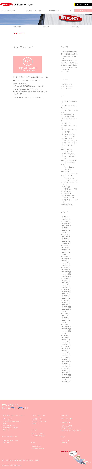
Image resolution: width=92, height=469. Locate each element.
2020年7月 (65, 313)
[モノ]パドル (65, 171)
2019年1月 (65, 344)
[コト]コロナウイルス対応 (69, 101)
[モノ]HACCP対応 (67, 138)
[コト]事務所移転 (67, 114)
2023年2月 (65, 267)
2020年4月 (65, 320)
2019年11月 (65, 329)
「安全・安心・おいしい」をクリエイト (59, 10)
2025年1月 (65, 241)
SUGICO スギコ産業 (17, 4)
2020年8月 (65, 311)
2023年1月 (65, 269)
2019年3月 (65, 342)
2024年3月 (65, 254)
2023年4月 (65, 265)
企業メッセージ (7, 419)
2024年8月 (65, 245)
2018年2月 (65, 357)
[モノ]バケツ (65, 169)
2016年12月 (65, 375)
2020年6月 (65, 315)
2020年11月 (65, 309)
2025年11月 (65, 223)
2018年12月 (65, 346)
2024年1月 (65, 256)
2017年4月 (65, 370)
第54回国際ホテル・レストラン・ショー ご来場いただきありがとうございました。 (69, 63)
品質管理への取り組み (9, 425)
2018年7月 (65, 351)
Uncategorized (66, 84)
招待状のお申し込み (38, 448)
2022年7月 (65, 278)
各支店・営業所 (17, 408)
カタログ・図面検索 (38, 433)
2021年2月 (65, 302)
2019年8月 (65, 333)
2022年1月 (65, 287)
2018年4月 (65, 355)
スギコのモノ (75, 26)
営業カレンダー (66, 418)
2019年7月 (65, 335)
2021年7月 (65, 293)
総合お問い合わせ (67, 428)
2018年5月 (65, 353)
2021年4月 (65, 298)
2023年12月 (65, 258)
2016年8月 (65, 381)
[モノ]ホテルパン (67, 178)
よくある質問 (64, 415)
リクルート (6, 430)
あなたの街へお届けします (33, 10)
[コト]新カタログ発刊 (68, 129)
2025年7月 (65, 230)
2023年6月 (65, 263)
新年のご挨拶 (66, 71)
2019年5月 (65, 340)
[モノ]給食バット (67, 197)
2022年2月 (65, 285)
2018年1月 (65, 359)
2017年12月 (65, 361)
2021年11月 (65, 291)
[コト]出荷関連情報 (67, 116)
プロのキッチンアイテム (9, 10)
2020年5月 (65, 318)
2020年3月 (65, 322)
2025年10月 (65, 225)
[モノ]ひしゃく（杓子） (69, 140)
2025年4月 (65, 236)
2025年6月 (65, 232)
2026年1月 (65, 221)
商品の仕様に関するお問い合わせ (71, 430)
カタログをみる (83, 10)
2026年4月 (65, 217)
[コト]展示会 (65, 123)
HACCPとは (35, 423)
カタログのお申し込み (38, 435)
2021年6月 (65, 296)
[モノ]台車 (65, 187)
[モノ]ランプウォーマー (69, 180)
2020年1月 (65, 324)
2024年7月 (65, 247)
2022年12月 (65, 272)
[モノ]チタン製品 (67, 167)
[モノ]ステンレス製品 (68, 160)
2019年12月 (65, 326)
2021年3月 (65, 300)
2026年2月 (65, 219)
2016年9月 (65, 379)
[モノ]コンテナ (66, 149)
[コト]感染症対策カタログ (69, 125)
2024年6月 (65, 250)
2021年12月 (65, 289)
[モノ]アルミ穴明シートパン (70, 145)
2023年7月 (65, 261)
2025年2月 (65, 239)
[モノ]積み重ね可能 (67, 195)
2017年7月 (65, 366)
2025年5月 (65, 234)
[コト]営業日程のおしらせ (69, 118)
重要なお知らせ (66, 204)
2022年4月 (65, 283)
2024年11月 (65, 243)
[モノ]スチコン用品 (67, 154)
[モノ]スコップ (66, 151)
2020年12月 (65, 307)
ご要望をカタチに (37, 419)
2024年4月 (65, 252)
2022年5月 (65, 280)
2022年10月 (65, 276)
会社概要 (5, 423)
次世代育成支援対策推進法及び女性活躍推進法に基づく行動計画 (20, 460)
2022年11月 (65, 274)
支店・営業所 (6, 442)
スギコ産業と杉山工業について (12, 421)
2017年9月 (65, 364)
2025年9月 (65, 228)
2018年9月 (65, 348)
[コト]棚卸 (65, 132)
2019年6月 (65, 337)
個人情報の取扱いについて (10, 427)
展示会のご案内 (17, 26)
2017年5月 (65, 368)
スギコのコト (47, 26)
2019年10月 (65, 331)
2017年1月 (65, 372)
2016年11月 (65, 377)
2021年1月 (65, 304)
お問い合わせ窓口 (67, 426)
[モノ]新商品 (65, 193)
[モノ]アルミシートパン (69, 143)
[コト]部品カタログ (67, 136)
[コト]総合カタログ (67, 134)
